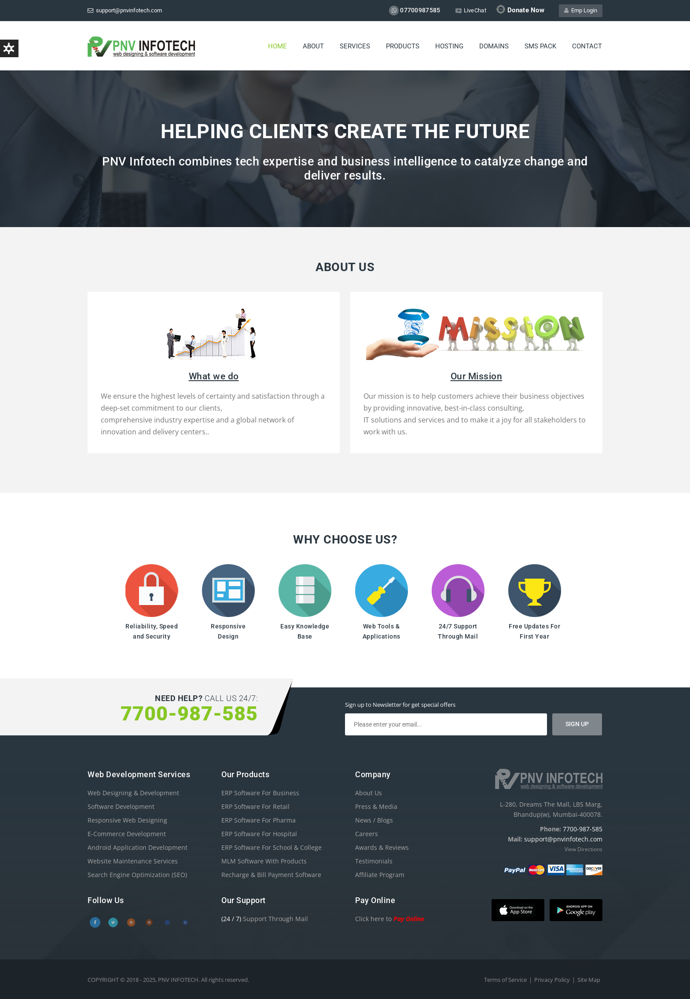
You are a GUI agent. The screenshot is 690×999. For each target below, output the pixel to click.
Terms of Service (505, 980)
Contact (587, 46)
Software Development (121, 806)
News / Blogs (374, 820)
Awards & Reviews (382, 847)
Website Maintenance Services (133, 861)
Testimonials (374, 861)
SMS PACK (540, 46)
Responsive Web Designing (127, 820)
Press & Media (376, 806)
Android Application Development (137, 847)
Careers (366, 834)
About (313, 46)
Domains (494, 46)
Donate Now (520, 9)
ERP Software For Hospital (259, 834)
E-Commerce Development (127, 834)
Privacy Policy (552, 980)
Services (355, 46)
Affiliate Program (379, 874)
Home (277, 46)
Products (402, 46)
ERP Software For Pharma (258, 820)
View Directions (583, 849)
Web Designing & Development (133, 793)
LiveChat (470, 10)
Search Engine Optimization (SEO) (137, 874)
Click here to (389, 919)
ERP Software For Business (260, 793)
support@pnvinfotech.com (125, 10)
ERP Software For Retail (255, 806)
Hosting (449, 46)
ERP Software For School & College (271, 847)
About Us (368, 793)
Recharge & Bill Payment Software (271, 874)
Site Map (588, 980)
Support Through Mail (264, 919)
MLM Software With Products (264, 861)
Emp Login (580, 10)
